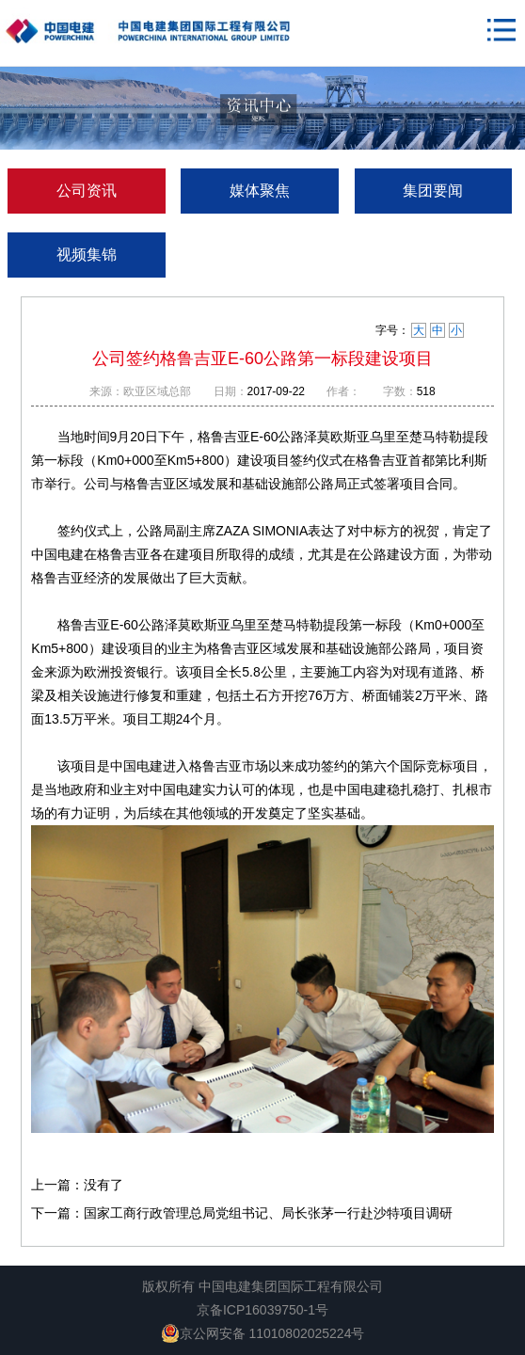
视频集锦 (86, 255)
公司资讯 (86, 191)
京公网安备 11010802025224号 (263, 1333)
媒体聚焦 (260, 191)
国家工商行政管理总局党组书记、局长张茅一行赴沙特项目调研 (268, 1212)
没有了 (103, 1184)
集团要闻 (433, 191)
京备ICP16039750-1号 (262, 1309)
